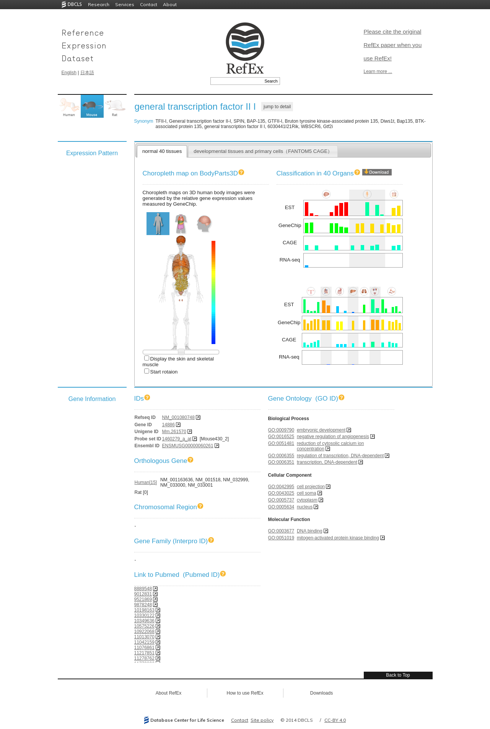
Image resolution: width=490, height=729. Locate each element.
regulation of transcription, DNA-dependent (340, 455)
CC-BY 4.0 (335, 720)
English (69, 72)
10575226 (144, 626)
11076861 (144, 647)
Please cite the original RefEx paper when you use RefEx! (393, 45)
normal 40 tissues (162, 151)
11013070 (144, 637)
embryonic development (321, 430)
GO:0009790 (281, 430)
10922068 (144, 631)
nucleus (305, 507)
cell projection (311, 486)
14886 (168, 424)
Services (124, 4)
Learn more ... (378, 71)
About (170, 4)
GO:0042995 (281, 486)
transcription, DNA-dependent (327, 462)
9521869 (143, 599)
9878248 (143, 604)
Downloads (321, 693)
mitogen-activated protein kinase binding (338, 538)
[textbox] (236, 81)
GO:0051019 (281, 538)
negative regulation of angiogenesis (333, 436)
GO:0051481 (281, 443)
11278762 (144, 658)
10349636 (144, 620)
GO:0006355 (281, 455)
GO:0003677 (281, 531)
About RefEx (168, 693)
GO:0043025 (281, 493)
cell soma (306, 493)
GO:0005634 (281, 507)
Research (98, 4)
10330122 (144, 615)
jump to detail (277, 106)
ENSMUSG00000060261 (187, 445)
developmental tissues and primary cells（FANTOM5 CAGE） (263, 151)
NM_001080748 (178, 417)
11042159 (144, 642)
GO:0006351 (281, 462)
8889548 (143, 588)
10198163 (144, 610)
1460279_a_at (177, 439)
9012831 (143, 594)
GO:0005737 (281, 500)
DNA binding (309, 531)
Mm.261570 (174, 431)
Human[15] (146, 482)
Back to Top (398, 675)
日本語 (87, 72)
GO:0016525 (281, 436)
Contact (148, 4)
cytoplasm (307, 500)
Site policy (262, 720)
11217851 (144, 653)
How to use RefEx (244, 693)
